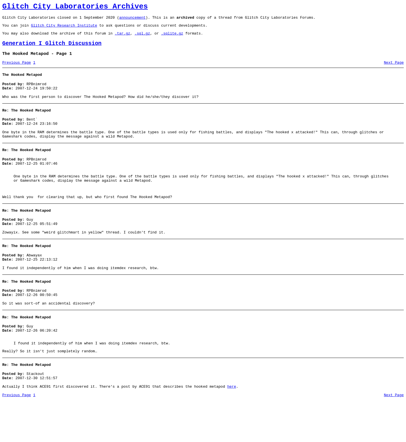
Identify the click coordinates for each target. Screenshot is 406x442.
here (231, 427)
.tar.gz (122, 37)
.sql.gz (142, 37)
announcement (132, 19)
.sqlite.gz (172, 37)
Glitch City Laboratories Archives (75, 7)
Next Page (394, 69)
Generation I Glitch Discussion (52, 48)
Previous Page (16, 69)
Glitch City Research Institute (64, 28)
